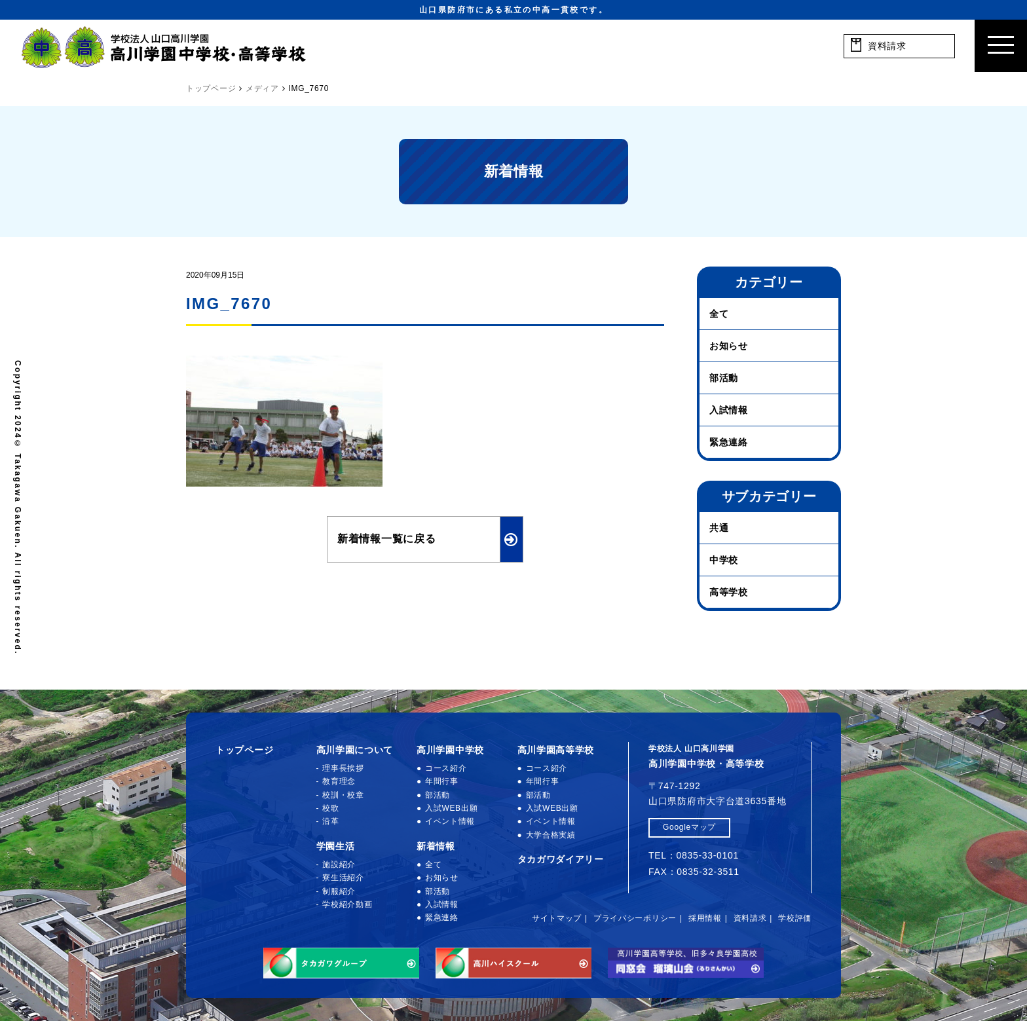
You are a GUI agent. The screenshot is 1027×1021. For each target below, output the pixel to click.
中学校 (723, 560)
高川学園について (355, 750)
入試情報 (728, 410)
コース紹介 (446, 768)
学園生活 (335, 846)
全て (718, 313)
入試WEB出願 (451, 808)
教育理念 (339, 781)
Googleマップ (689, 827)
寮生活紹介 (343, 877)
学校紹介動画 (347, 904)
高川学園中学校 (450, 750)
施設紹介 (339, 864)
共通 (718, 528)
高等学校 (728, 592)
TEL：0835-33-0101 (693, 855)
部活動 (723, 378)
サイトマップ (557, 918)
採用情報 (705, 918)
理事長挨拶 (343, 768)
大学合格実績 (551, 835)
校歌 (330, 808)
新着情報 (436, 846)
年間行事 (441, 781)
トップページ (244, 750)
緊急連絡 (728, 442)
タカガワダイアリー (560, 859)
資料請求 (750, 918)
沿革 (330, 821)
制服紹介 (339, 891)
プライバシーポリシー (635, 918)
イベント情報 (450, 821)
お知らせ (728, 346)
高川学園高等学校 (556, 750)
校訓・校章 (343, 795)
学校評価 (795, 918)
